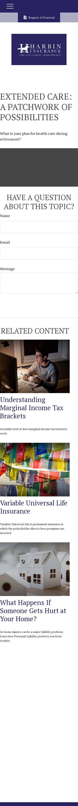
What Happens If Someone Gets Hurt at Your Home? (33, 610)
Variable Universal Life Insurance (33, 506)
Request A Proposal (39, 17)
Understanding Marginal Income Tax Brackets (31, 407)
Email (5, 242)
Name (5, 215)
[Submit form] (15, 304)
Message (7, 268)
